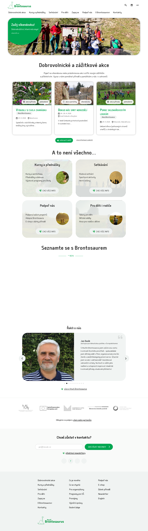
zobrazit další (65, 140)
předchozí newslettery (75, 453)
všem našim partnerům (82, 420)
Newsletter (103, 494)
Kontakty (117, 12)
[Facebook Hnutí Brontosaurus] (70, 461)
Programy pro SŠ (76, 494)
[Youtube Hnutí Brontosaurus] (77, 461)
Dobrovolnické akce (17, 12)
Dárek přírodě (104, 489)
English (101, 498)
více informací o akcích (84, 140)
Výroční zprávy (75, 503)
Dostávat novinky (97, 447)
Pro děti (64, 12)
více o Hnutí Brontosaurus (75, 389)
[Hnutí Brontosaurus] (55, 520)
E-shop (101, 485)
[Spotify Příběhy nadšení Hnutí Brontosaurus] (84, 461)
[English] (137, 5)
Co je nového (74, 480)
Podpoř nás (87, 12)
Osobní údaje (74, 507)
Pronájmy (73, 498)
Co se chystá (74, 485)
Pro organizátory (76, 489)
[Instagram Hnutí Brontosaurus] (64, 461)
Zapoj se (75, 12)
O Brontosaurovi (103, 12)
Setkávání (53, 12)
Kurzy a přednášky (37, 12)
